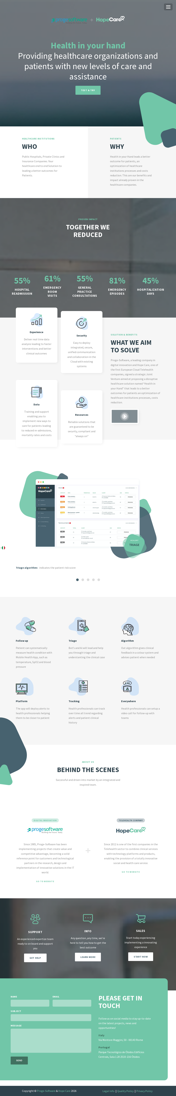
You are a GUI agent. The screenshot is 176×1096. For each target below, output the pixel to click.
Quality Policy (125, 1091)
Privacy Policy (144, 1091)
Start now (141, 956)
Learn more (87, 957)
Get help (35, 957)
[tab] (77, 579)
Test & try (88, 90)
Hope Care (64, 1091)
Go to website (45, 881)
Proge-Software (46, 1091)
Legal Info (108, 1091)
